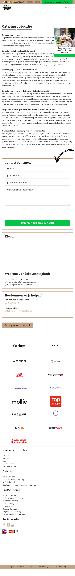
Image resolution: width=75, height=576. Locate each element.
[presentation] (26, 212)
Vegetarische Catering (11, 512)
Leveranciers (8, 464)
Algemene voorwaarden (20, 567)
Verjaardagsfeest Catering (13, 514)
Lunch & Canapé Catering (13, 480)
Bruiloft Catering (9, 495)
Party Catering (8, 506)
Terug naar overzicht (17, 325)
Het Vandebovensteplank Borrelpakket (19, 485)
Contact (5, 456)
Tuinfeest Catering (10, 501)
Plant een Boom (9, 466)
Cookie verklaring (58, 567)
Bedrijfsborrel (8, 482)
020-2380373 (12, 302)
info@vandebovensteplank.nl (19, 311)
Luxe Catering (8, 504)
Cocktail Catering (9, 509)
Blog (4, 461)
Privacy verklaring (40, 567)
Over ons (6, 458)
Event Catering (8, 477)
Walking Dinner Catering (12, 498)
